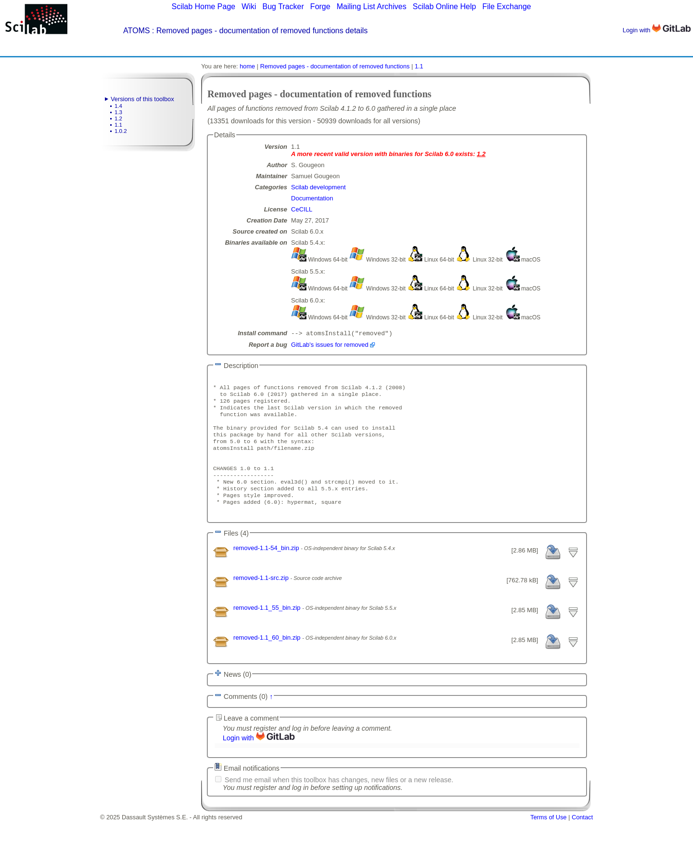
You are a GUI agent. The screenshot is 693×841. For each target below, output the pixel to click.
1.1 (118, 125)
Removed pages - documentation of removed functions (335, 66)
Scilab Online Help (444, 6)
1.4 (118, 106)
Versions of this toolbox (142, 99)
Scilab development (318, 187)
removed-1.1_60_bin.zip (267, 657)
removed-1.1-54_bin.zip (267, 568)
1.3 (118, 112)
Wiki (249, 6)
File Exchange (506, 6)
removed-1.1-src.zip (261, 598)
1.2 (118, 118)
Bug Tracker (283, 6)
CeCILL (301, 209)
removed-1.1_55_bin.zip (267, 627)
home (247, 66)
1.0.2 (121, 131)
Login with (657, 30)
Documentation (312, 198)
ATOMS (136, 30)
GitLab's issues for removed (330, 345)
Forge (320, 6)
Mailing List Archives (371, 6)
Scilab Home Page (203, 6)
